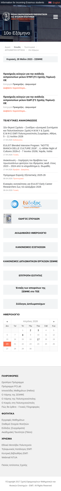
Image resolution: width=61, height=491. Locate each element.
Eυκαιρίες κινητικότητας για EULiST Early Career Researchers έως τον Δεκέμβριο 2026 (27, 185)
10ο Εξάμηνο (33, 50)
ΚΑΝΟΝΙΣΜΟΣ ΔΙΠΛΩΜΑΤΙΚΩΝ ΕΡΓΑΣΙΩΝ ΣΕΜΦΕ (30, 261)
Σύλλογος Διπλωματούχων (30, 304)
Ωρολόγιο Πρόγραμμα (13, 382)
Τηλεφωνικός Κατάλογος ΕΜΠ (17, 449)
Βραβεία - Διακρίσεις (21, 170)
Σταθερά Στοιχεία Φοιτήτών (15, 424)
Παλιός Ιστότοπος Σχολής (14, 465)
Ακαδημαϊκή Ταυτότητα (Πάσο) (17, 432)
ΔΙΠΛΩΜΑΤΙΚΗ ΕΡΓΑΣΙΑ (15, 50)
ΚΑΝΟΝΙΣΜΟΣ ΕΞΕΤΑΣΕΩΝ (30, 247)
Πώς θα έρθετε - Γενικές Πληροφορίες (21, 407)
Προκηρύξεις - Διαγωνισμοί (24, 84)
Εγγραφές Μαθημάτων (13, 420)
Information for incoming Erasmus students (22, 2)
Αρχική (7, 47)
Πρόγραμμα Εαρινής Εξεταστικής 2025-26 (24, 175)
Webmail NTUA (9, 457)
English (54, 2)
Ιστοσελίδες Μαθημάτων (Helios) (18, 390)
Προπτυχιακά (29, 47)
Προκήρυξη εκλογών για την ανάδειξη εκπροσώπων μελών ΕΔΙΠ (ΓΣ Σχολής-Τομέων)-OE (29, 100)
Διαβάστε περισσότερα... (14, 88)
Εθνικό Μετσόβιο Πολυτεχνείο (16, 445)
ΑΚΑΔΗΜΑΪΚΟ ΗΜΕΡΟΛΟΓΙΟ (30, 233)
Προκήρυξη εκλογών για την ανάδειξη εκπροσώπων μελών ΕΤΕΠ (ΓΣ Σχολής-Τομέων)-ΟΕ (29, 77)
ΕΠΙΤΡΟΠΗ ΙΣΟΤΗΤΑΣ (30, 275)
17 (38, 339)
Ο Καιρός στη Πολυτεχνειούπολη (18, 403)
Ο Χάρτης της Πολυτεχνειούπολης (19, 398)
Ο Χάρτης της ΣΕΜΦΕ (13, 394)
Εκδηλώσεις (17, 140)
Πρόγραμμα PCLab (11, 386)
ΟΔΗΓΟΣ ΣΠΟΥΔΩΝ (29, 218)
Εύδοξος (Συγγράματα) (13, 428)
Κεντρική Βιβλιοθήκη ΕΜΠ (15, 453)
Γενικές (16, 155)
